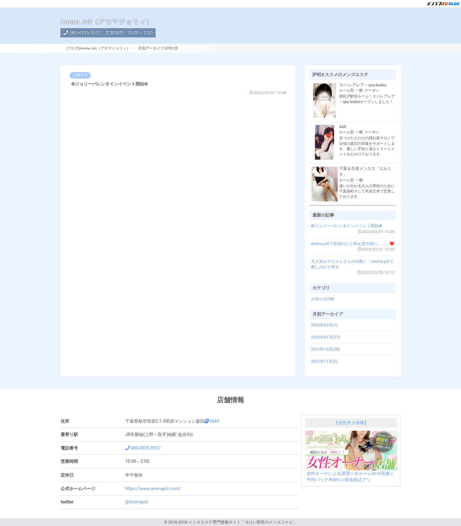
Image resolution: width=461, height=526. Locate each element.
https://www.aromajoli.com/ (153, 488)
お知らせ (80, 75)
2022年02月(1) (324, 325)
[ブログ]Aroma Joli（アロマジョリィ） (98, 48)
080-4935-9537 (82, 33)
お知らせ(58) (322, 298)
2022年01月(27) (325, 337)
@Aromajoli (136, 502)
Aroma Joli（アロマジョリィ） (106, 21)
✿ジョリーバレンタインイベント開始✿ (109, 84)
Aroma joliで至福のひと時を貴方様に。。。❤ (352, 243)
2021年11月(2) (324, 361)
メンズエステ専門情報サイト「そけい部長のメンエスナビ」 (242, 522)
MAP (212, 421)
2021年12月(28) (325, 349)
